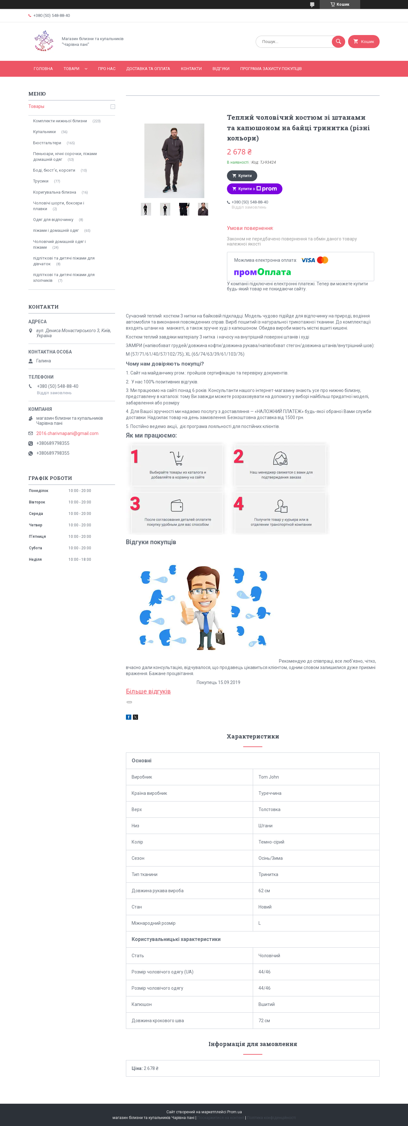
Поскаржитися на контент (220, 1117)
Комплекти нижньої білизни (60, 120)
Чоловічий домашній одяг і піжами (59, 244)
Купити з (257, 189)
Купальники (44, 131)
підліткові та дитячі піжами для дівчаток (64, 261)
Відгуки (221, 68)
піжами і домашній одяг (56, 230)
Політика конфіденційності (271, 1117)
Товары (36, 106)
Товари (71, 68)
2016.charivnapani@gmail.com (67, 433)
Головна (43, 68)
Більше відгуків (148, 691)
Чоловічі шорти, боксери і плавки (58, 206)
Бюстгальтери (47, 142)
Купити (245, 176)
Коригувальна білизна (54, 192)
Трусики (40, 181)
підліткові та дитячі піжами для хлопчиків (64, 277)
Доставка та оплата (148, 68)
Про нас (106, 68)
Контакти (191, 68)
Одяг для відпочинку (53, 219)
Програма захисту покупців (271, 68)
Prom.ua (234, 1112)
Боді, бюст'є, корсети (54, 170)
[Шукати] (338, 42)
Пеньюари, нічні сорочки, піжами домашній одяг (65, 156)
